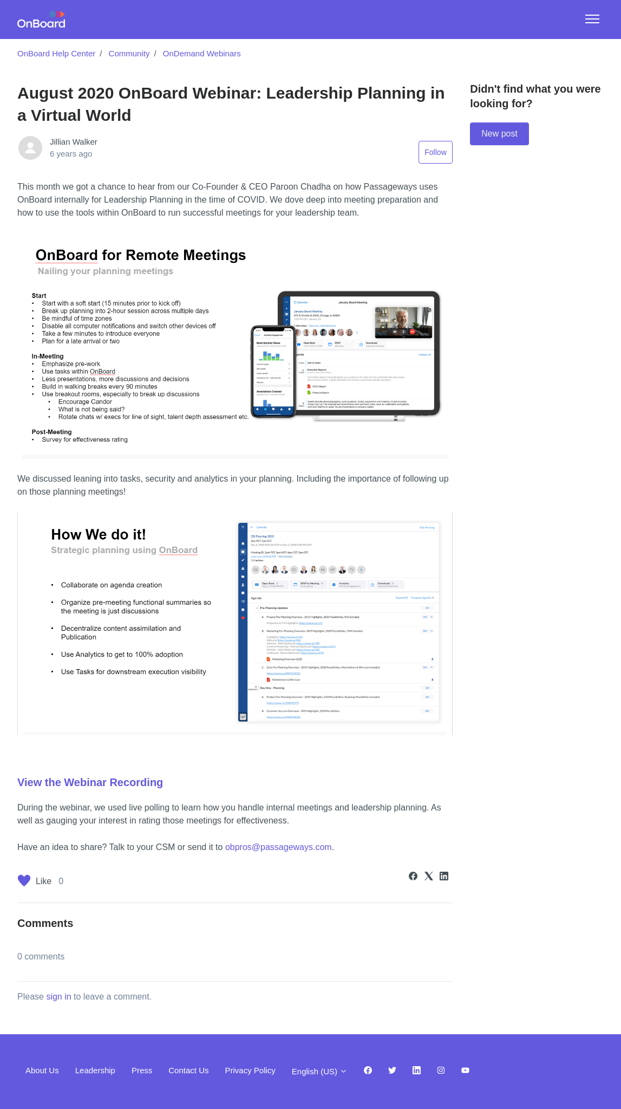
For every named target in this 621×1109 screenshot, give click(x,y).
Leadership (95, 1070)
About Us (42, 1070)
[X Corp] (428, 877)
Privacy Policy (250, 1070)
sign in (58, 996)
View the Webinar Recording (90, 782)
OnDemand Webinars (202, 53)
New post (499, 133)
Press (142, 1070)
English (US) (320, 1071)
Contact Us (188, 1070)
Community (129, 53)
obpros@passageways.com (278, 847)
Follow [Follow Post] (435, 152)
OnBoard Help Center (56, 53)
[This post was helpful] (24, 882)
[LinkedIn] (444, 877)
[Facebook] (413, 877)
